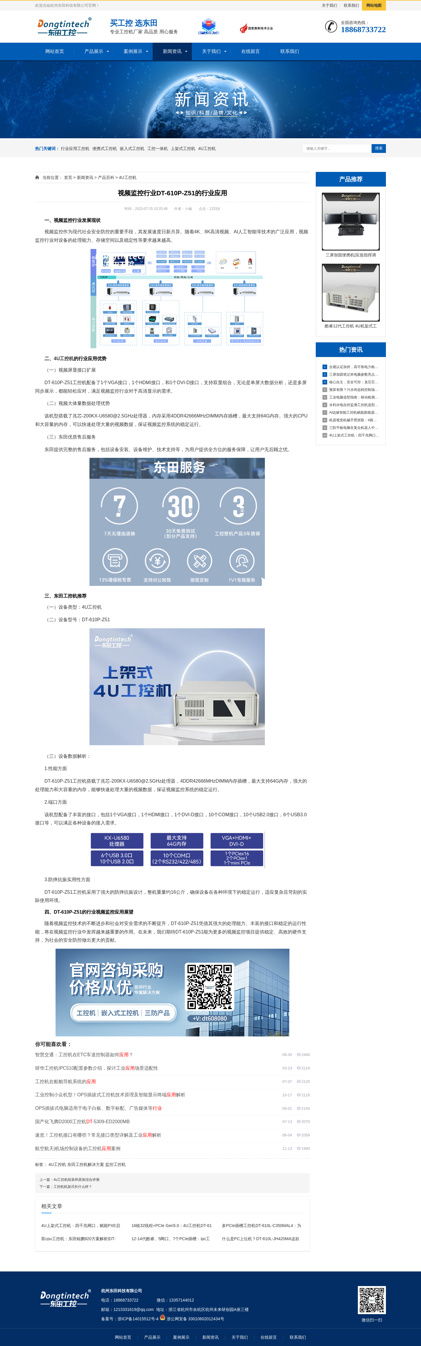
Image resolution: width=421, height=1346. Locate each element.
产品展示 (93, 51)
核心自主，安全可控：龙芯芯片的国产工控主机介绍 (351, 382)
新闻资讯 (172, 51)
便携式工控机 (104, 148)
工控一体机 (157, 148)
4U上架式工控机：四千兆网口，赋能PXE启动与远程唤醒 (351, 435)
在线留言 (250, 51)
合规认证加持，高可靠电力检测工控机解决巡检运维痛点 (351, 367)
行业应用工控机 (75, 148)
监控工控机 (115, 1164)
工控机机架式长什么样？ (73, 1187)
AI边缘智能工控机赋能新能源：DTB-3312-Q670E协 (351, 412)
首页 (68, 177)
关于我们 (329, 5)
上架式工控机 (183, 148)
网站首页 (54, 51)
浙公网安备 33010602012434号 (195, 1318)
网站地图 (374, 5)
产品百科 (106, 177)
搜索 (379, 148)
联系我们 (351, 5)
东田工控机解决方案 (85, 1164)
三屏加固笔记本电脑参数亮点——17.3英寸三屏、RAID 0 (351, 374)
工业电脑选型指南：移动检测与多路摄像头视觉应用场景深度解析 (351, 397)
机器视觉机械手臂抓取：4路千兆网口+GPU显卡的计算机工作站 (351, 420)
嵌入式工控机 (132, 148)
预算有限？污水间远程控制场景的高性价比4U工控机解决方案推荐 (351, 389)
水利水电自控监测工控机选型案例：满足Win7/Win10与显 (351, 405)
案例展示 (133, 51)
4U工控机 (207, 148)
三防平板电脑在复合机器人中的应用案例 (351, 427)
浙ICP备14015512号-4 (138, 1318)
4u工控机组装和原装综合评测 (76, 1180)
